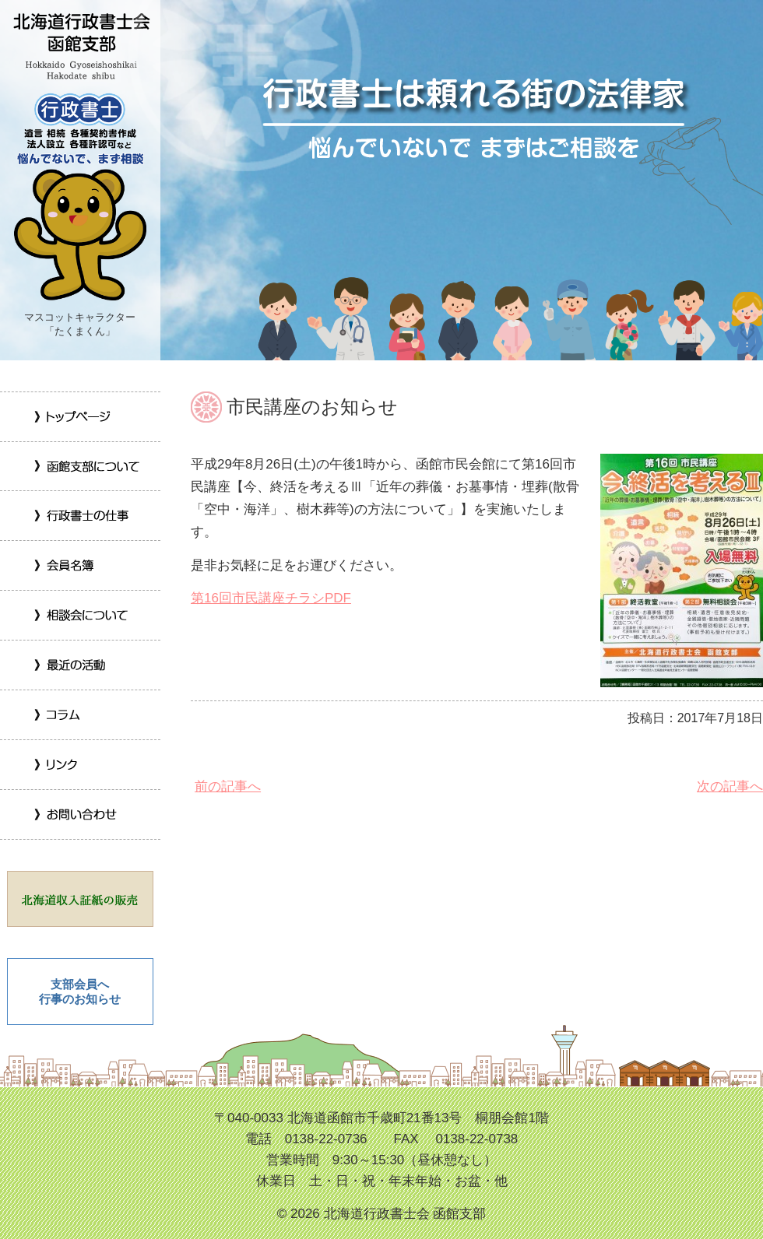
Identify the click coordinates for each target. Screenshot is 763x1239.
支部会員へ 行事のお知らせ (80, 992)
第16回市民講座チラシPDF (271, 598)
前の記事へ (226, 786)
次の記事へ (728, 786)
